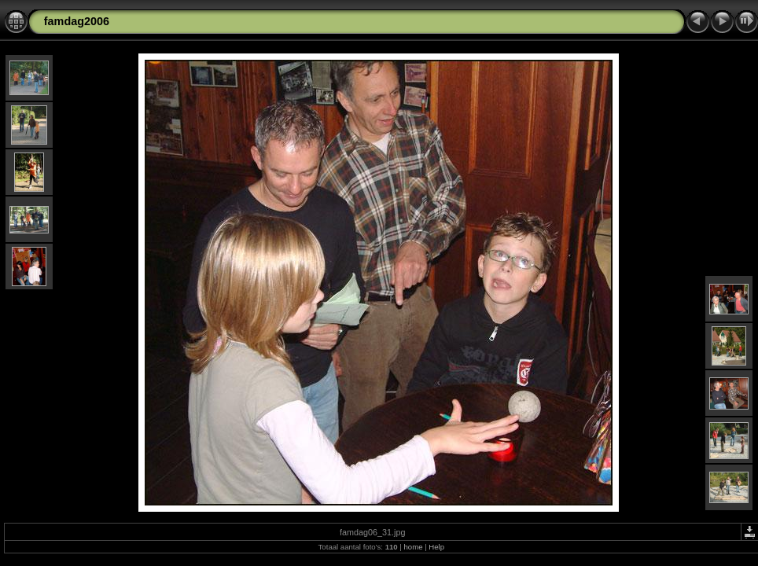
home (412, 546)
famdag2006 (76, 21)
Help (436, 546)
